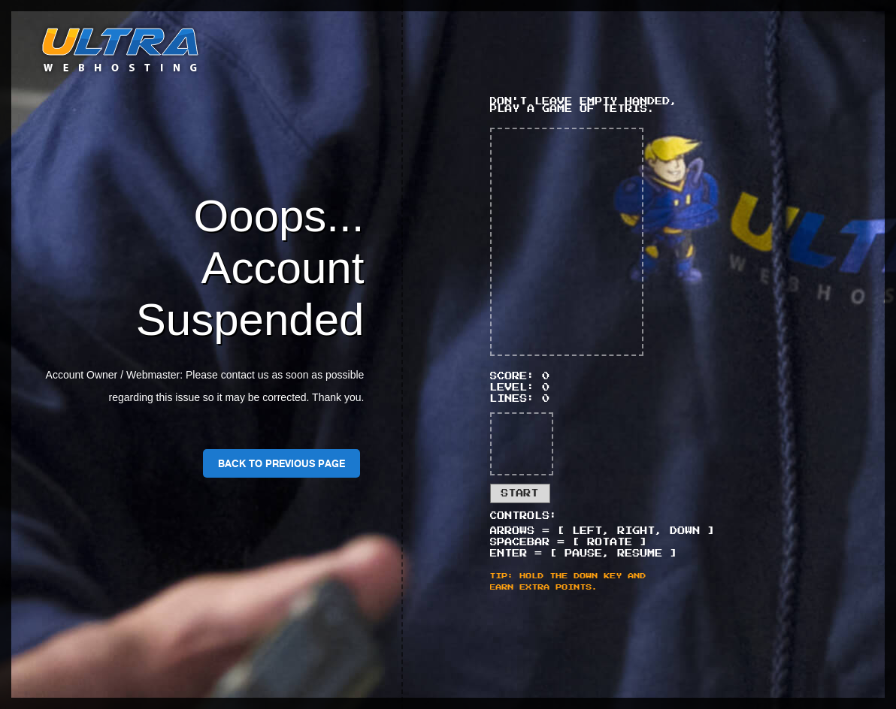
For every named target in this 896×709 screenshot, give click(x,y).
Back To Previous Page (281, 463)
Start (520, 493)
